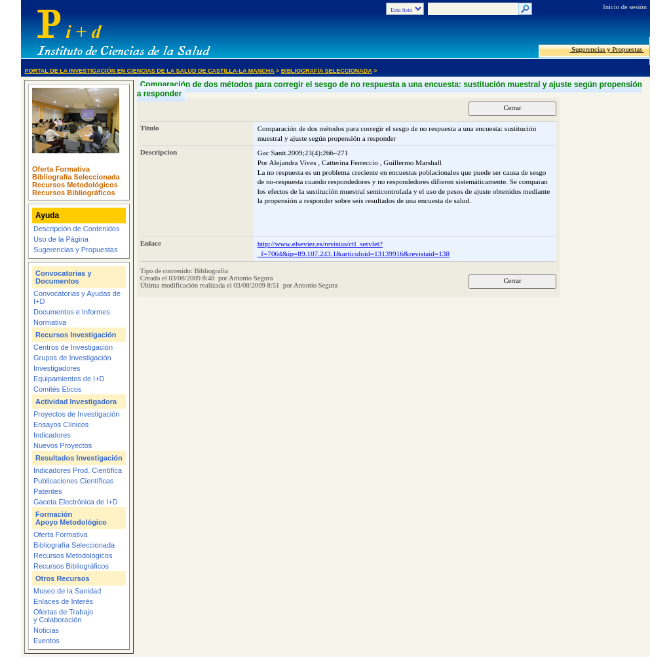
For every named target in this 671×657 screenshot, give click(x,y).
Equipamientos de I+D (69, 379)
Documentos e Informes (71, 312)
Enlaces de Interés (63, 601)
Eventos (46, 641)
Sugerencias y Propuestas (606, 49)
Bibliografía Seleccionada (326, 70)
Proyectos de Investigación (76, 414)
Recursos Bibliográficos (73, 193)
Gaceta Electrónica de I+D (75, 502)
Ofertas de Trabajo (63, 612)
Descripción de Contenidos (76, 229)
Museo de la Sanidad (67, 591)
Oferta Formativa (61, 169)
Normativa (49, 322)
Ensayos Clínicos (60, 424)
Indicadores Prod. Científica (77, 470)
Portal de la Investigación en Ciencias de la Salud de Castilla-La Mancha (150, 70)
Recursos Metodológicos (75, 185)
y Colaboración (57, 620)
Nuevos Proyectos (62, 445)
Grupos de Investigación (72, 358)
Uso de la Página (60, 239)
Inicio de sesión (625, 6)
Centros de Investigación (73, 347)
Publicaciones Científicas (73, 481)
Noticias (46, 630)
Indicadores (52, 435)
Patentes (47, 491)
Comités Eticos (57, 389)
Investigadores (57, 368)
